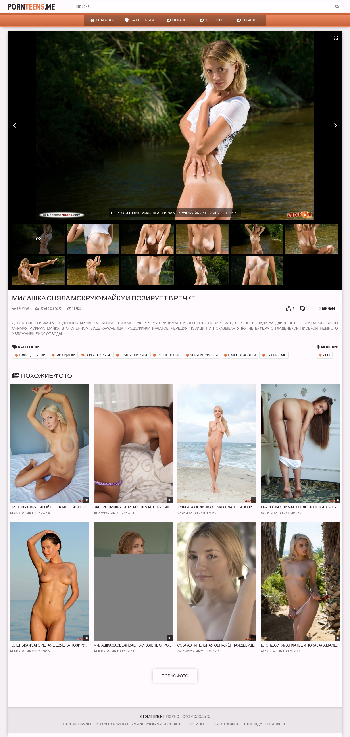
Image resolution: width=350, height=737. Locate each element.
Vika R (324, 355)
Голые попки (166, 355)
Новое (176, 20)
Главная (102, 20)
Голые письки (95, 355)
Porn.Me (31, 6)
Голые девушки (30, 355)
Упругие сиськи (202, 355)
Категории (139, 20)
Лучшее (248, 20)
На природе (274, 355)
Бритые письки (131, 355)
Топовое (212, 20)
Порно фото (175, 675)
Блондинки (63, 355)
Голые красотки (240, 355)
